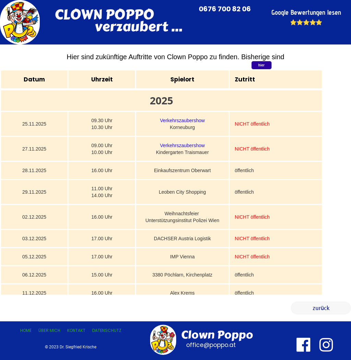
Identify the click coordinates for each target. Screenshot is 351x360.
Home (26, 330)
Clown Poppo (217, 334)
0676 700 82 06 (225, 9)
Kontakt (76, 330)
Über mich (49, 330)
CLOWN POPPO (104, 14)
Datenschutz (106, 330)
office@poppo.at (210, 345)
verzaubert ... (118, 26)
